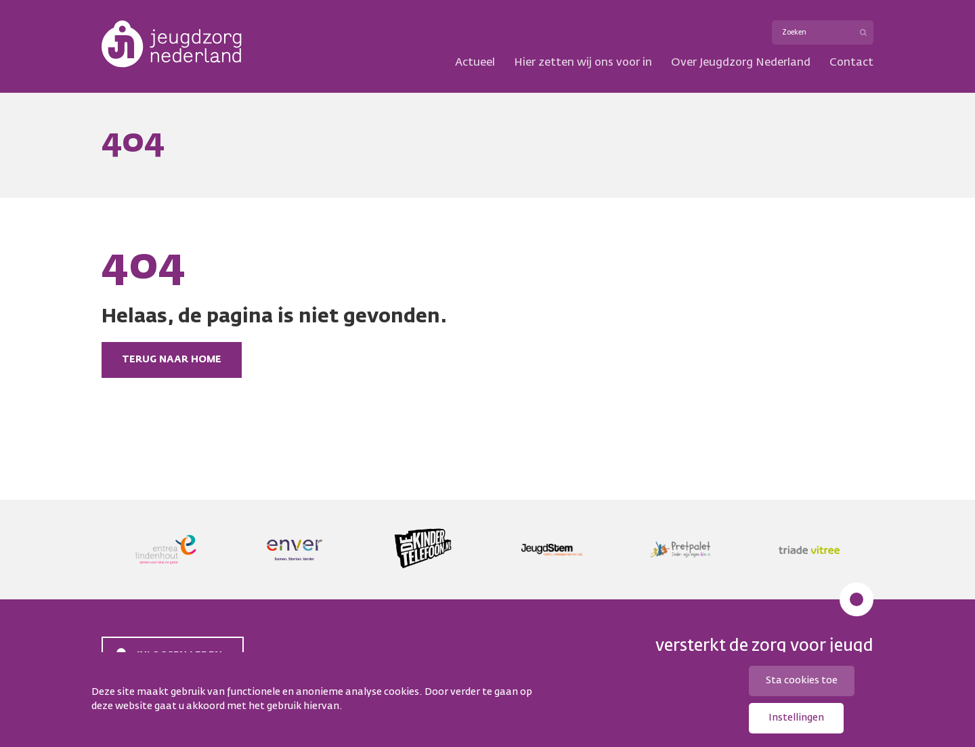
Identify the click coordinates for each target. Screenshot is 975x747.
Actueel (475, 63)
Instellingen (796, 718)
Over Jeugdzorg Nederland (740, 63)
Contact (851, 63)
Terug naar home (171, 359)
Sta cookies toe (802, 680)
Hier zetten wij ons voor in (583, 63)
